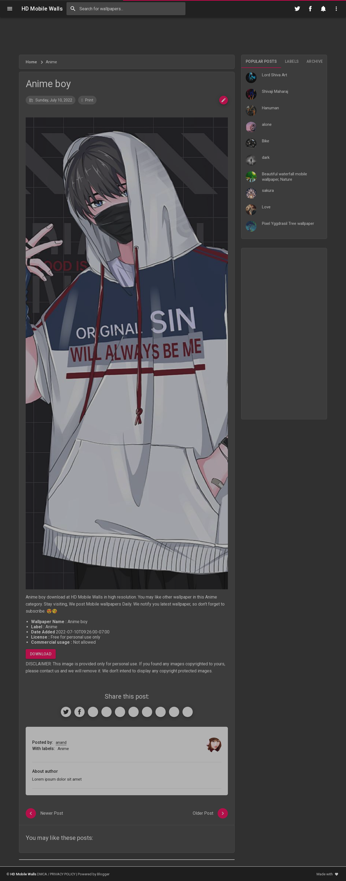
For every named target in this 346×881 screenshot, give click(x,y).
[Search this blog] (125, 8)
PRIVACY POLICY (62, 874)
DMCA (42, 874)
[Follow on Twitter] (297, 8)
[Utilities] (336, 8)
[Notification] (323, 8)
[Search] (73, 8)
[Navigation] (9, 8)
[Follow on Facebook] (310, 8)
